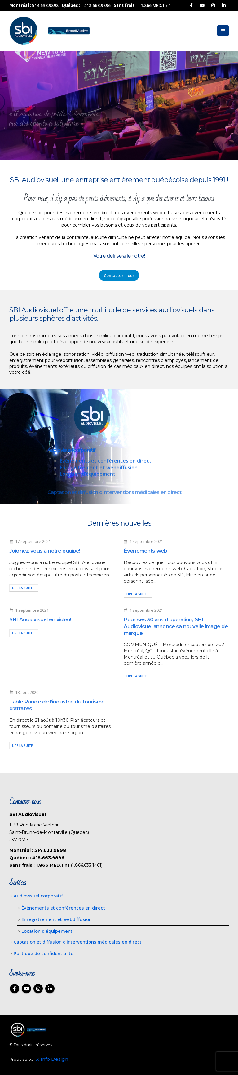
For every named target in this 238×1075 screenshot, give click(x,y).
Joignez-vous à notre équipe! (44, 551)
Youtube (26, 988)
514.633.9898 (45, 5)
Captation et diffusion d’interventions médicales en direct (78, 942)
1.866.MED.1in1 (156, 5)
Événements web (145, 551)
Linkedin (50, 988)
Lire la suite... (23, 588)
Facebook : (14, 988)
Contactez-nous (119, 275)
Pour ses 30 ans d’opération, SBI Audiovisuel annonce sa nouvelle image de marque (176, 626)
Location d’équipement (88, 477)
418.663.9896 (97, 5)
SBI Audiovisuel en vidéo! (40, 619)
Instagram (38, 988)
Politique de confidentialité (43, 953)
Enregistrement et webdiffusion (99, 471)
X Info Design (52, 1059)
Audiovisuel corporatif (71, 453)
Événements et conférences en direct (106, 464)
